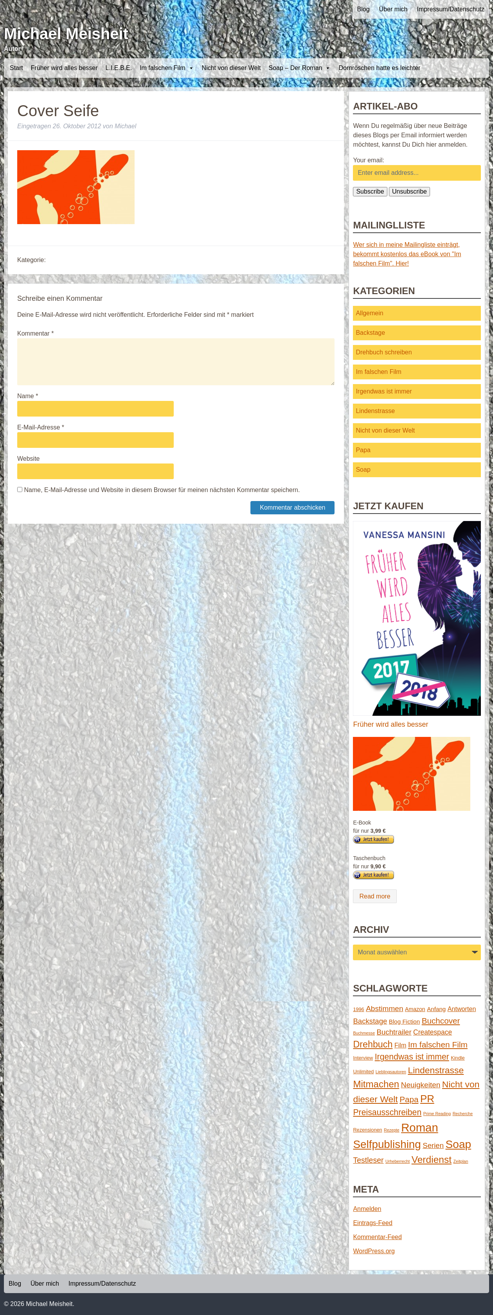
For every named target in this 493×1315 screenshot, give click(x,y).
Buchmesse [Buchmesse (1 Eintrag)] (364, 1033)
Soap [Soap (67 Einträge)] (458, 1144)
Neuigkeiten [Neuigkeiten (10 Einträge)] (421, 1085)
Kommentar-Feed (377, 1237)
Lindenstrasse (375, 411)
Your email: (368, 160)
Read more (374, 896)
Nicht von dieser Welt (231, 68)
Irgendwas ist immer (384, 391)
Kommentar (35, 333)
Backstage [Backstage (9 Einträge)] (370, 1021)
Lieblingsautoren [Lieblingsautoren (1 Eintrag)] (391, 1071)
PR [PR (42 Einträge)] (427, 1098)
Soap (363, 469)
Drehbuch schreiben (384, 352)
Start (16, 68)
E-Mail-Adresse (40, 427)
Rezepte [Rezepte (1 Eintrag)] (391, 1130)
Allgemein (369, 313)
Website (28, 458)
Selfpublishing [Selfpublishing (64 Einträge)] (387, 1144)
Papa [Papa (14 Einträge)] (408, 1099)
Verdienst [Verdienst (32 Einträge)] (432, 1159)
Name (27, 396)
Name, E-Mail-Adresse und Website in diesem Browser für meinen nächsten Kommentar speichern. (162, 490)
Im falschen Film (167, 68)
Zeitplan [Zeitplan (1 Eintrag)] (460, 1161)
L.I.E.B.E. (119, 68)
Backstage (370, 332)
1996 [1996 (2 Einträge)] (358, 1009)
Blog (363, 9)
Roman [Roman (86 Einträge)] (419, 1127)
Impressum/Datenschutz (450, 9)
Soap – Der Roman (299, 68)
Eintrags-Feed (372, 1223)
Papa (363, 450)
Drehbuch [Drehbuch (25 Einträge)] (372, 1044)
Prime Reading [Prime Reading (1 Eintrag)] (437, 1113)
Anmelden (367, 1208)
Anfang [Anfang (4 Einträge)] (436, 1009)
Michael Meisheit (66, 33)
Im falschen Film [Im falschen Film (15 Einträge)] (438, 1044)
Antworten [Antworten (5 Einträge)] (462, 1008)
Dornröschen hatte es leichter (379, 68)
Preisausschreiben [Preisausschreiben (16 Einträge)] (387, 1112)
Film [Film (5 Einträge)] (400, 1045)
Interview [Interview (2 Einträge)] (363, 1058)
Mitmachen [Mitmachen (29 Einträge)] (376, 1084)
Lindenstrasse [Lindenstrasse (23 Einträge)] (436, 1070)
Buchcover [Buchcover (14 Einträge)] (441, 1020)
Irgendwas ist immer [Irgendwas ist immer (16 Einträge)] (412, 1057)
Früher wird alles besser (64, 68)
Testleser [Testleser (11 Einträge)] (368, 1160)
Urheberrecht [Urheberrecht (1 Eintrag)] (397, 1161)
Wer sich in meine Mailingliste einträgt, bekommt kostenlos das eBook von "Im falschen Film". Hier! (407, 254)
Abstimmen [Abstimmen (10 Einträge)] (384, 1008)
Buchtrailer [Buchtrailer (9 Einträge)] (394, 1032)
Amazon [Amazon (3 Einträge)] (415, 1009)
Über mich (393, 9)
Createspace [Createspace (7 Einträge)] (432, 1032)
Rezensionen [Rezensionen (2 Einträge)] (367, 1130)
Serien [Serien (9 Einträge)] (433, 1145)
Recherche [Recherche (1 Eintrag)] (463, 1113)
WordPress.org (373, 1251)
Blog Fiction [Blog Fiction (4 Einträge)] (404, 1021)
